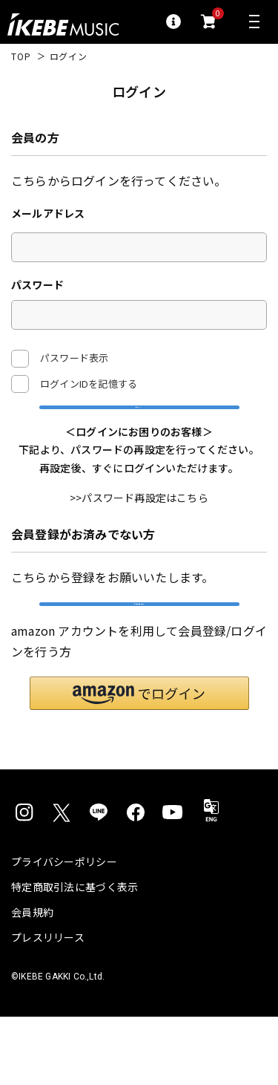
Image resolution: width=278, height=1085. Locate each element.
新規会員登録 (139, 655)
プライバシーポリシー (64, 930)
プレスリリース (48, 1005)
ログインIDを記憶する (88, 384)
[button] (139, 761)
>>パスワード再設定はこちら (139, 532)
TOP (21, 56)
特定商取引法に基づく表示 (74, 955)
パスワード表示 (59, 359)
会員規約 (32, 980)
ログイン (139, 423)
